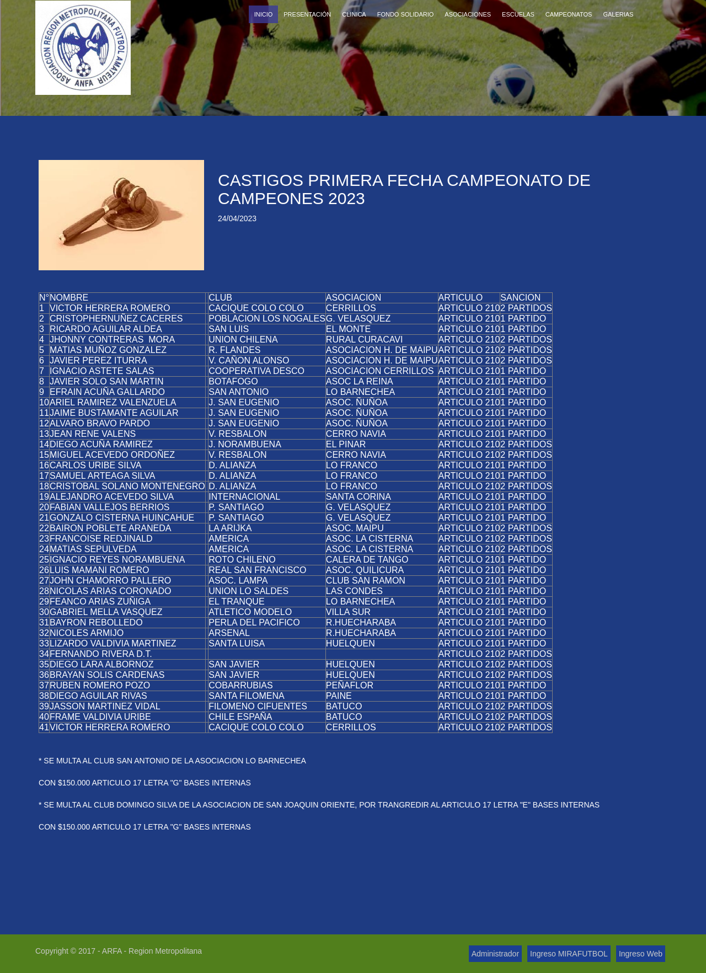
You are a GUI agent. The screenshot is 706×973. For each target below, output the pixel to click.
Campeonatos (568, 14)
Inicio (263, 14)
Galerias (618, 14)
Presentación (307, 14)
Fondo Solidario (405, 14)
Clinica (354, 14)
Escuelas (518, 14)
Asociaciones (468, 14)
